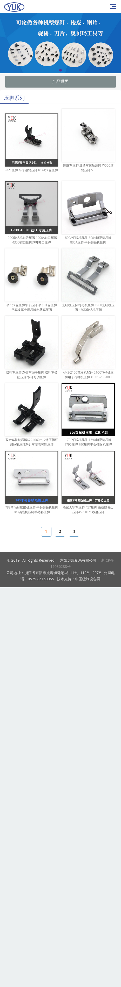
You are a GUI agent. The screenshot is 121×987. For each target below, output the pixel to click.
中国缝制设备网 (87, 578)
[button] (60, 70)
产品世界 (60, 81)
